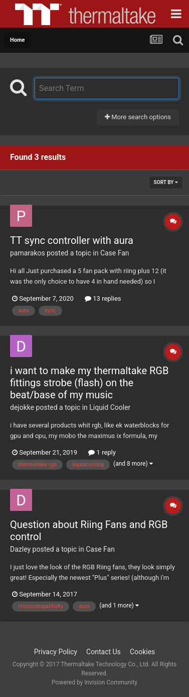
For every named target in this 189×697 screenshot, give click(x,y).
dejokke (22, 407)
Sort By (166, 182)
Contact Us (103, 652)
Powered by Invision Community (94, 682)
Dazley (20, 549)
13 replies (103, 298)
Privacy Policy (55, 652)
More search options (138, 117)
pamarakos (27, 253)
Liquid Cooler (109, 407)
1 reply (102, 452)
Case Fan (114, 253)
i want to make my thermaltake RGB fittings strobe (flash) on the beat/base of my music (89, 383)
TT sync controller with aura (71, 240)
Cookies (142, 652)
